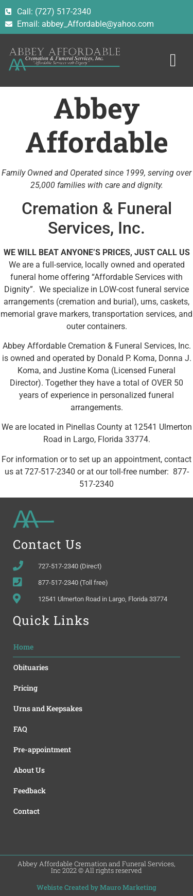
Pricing (25, 688)
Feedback (29, 790)
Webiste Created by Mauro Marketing (96, 887)
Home (23, 647)
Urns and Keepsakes (47, 708)
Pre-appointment (42, 749)
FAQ (20, 729)
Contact (26, 811)
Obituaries (30, 667)
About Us (29, 770)
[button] (173, 60)
